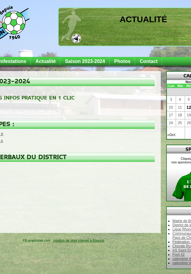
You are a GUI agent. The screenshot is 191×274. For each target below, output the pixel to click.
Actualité (143, 19)
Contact (149, 61)
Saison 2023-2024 (85, 61)
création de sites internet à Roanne (78, 240)
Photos (122, 61)
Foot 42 (178, 254)
